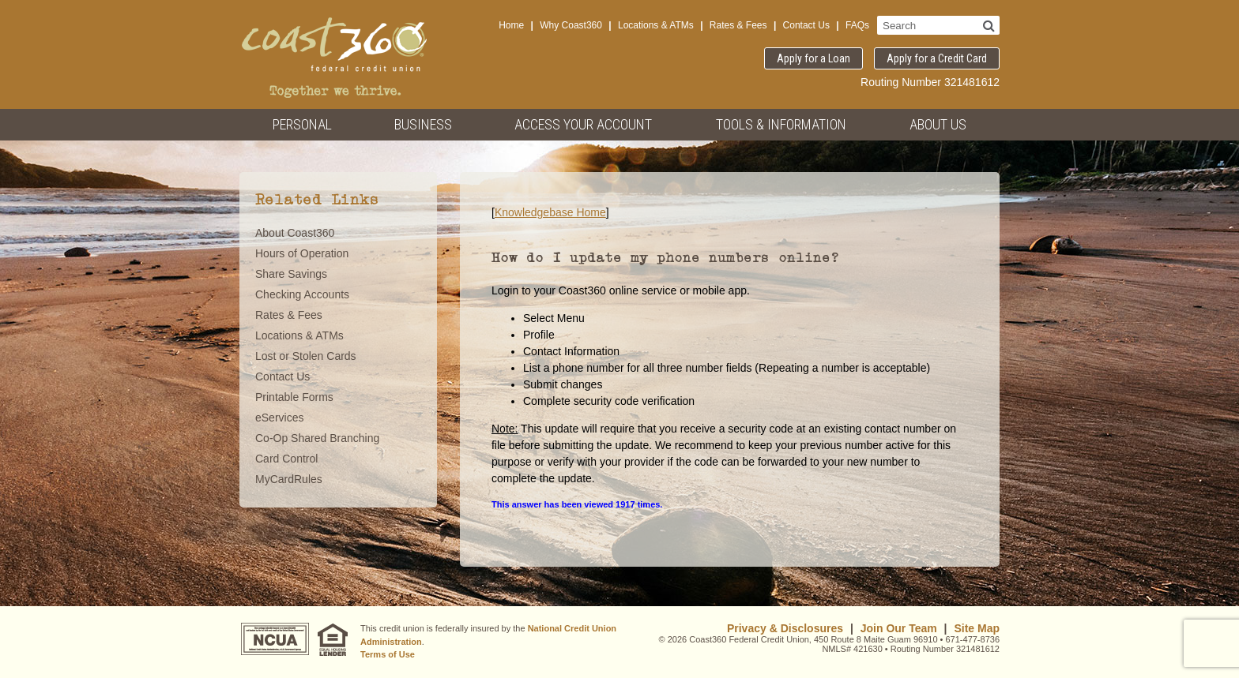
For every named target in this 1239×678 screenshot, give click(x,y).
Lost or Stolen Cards (305, 356)
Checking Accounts (302, 294)
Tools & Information (781, 124)
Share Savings (291, 274)
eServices (279, 417)
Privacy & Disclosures (785, 628)
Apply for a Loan (813, 58)
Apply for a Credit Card (937, 58)
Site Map (977, 628)
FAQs (857, 25)
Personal (302, 124)
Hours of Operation (301, 253)
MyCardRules (288, 479)
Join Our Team (899, 628)
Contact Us (806, 25)
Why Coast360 (571, 25)
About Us (937, 124)
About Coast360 (294, 233)
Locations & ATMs (656, 25)
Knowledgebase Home (550, 212)
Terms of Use (387, 654)
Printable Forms (294, 397)
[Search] (989, 25)
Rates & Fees (738, 25)
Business (423, 124)
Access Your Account (583, 124)
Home (511, 25)
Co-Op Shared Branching (317, 438)
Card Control (286, 458)
